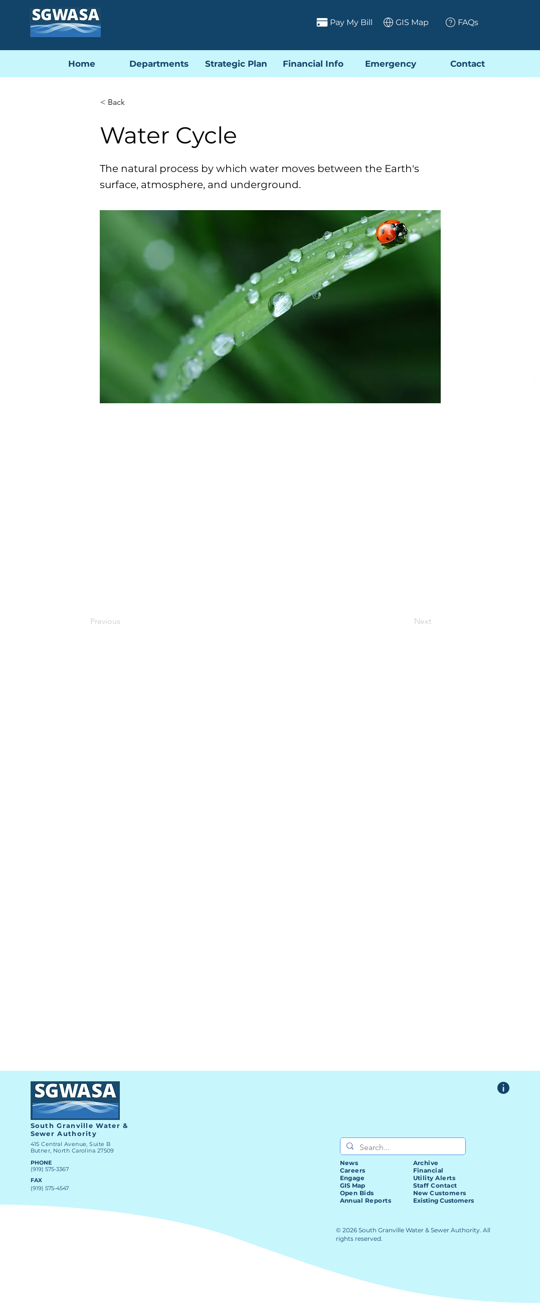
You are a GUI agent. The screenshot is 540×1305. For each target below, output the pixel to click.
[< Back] (133, 102)
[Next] (406, 621)
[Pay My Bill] (305, 22)
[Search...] (401, 1147)
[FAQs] (458, 22)
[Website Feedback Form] (503, 1087)
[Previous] (123, 621)
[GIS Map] (402, 22)
